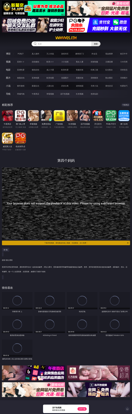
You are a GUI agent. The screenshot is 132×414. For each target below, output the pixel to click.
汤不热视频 (64, 94)
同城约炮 (20, 94)
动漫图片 (65, 78)
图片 (8, 77)
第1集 (6, 250)
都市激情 (20, 86)
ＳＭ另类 (124, 61)
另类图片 (124, 78)
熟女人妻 (79, 61)
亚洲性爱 (20, 70)
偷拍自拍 (35, 70)
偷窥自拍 (20, 78)
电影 (8, 69)
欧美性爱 (65, 70)
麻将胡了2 (79, 53)
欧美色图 (50, 78)
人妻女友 (50, 86)
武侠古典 (65, 86)
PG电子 (21, 53)
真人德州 (35, 53)
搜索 (96, 44)
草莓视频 (50, 94)
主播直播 (109, 61)
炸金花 (94, 53)
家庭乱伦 (35, 86)
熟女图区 (109, 78)
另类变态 (124, 70)
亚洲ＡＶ (20, 61)
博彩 (8, 53)
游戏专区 (65, 53)
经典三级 (94, 70)
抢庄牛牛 (124, 53)
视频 (8, 61)
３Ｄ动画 (65, 61)
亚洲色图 (35, 78)
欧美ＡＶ (50, 61)
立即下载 (82, 409)
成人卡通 (50, 70)
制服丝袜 (79, 70)
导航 (8, 93)
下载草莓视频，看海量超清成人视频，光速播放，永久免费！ (86, 243)
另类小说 (94, 86)
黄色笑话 (109, 86)
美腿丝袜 (79, 78)
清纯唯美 (94, 78)
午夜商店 (35, 94)
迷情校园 (79, 86)
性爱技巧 (124, 86)
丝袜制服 (94, 61)
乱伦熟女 (109, 70)
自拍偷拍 (35, 61)
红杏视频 (79, 94)
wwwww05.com (66, 38)
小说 (8, 85)
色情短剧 (94, 94)
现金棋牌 (109, 53)
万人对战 (50, 53)
